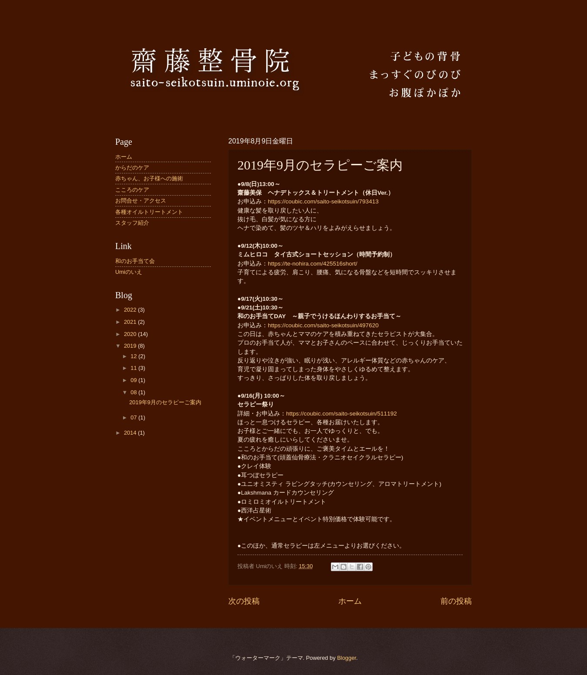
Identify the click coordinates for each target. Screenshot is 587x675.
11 (134, 368)
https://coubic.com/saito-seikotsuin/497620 (323, 325)
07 (134, 417)
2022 (131, 309)
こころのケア (132, 189)
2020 (131, 334)
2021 (131, 322)
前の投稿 (456, 601)
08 (134, 392)
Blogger (346, 658)
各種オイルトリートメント (149, 212)
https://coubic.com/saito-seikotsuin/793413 (323, 201)
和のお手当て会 (135, 261)
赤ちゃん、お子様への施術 (149, 178)
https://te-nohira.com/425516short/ (312, 263)
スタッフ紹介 (132, 222)
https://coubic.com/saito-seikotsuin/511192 (341, 413)
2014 (131, 432)
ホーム (350, 601)
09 (134, 380)
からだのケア (132, 167)
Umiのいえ (128, 272)
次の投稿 (244, 601)
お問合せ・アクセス (140, 200)
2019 (131, 345)
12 (134, 356)
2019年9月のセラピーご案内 (165, 402)
